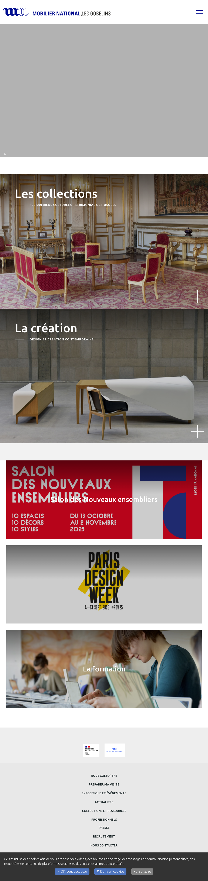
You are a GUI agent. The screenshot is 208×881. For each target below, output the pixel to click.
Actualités (104, 802)
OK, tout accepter (72, 871)
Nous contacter (104, 845)
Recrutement (104, 836)
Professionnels (104, 819)
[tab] (199, 11)
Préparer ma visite (104, 784)
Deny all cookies (110, 871)
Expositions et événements (104, 793)
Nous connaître (104, 775)
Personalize (142, 871)
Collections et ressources (104, 811)
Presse (104, 827)
